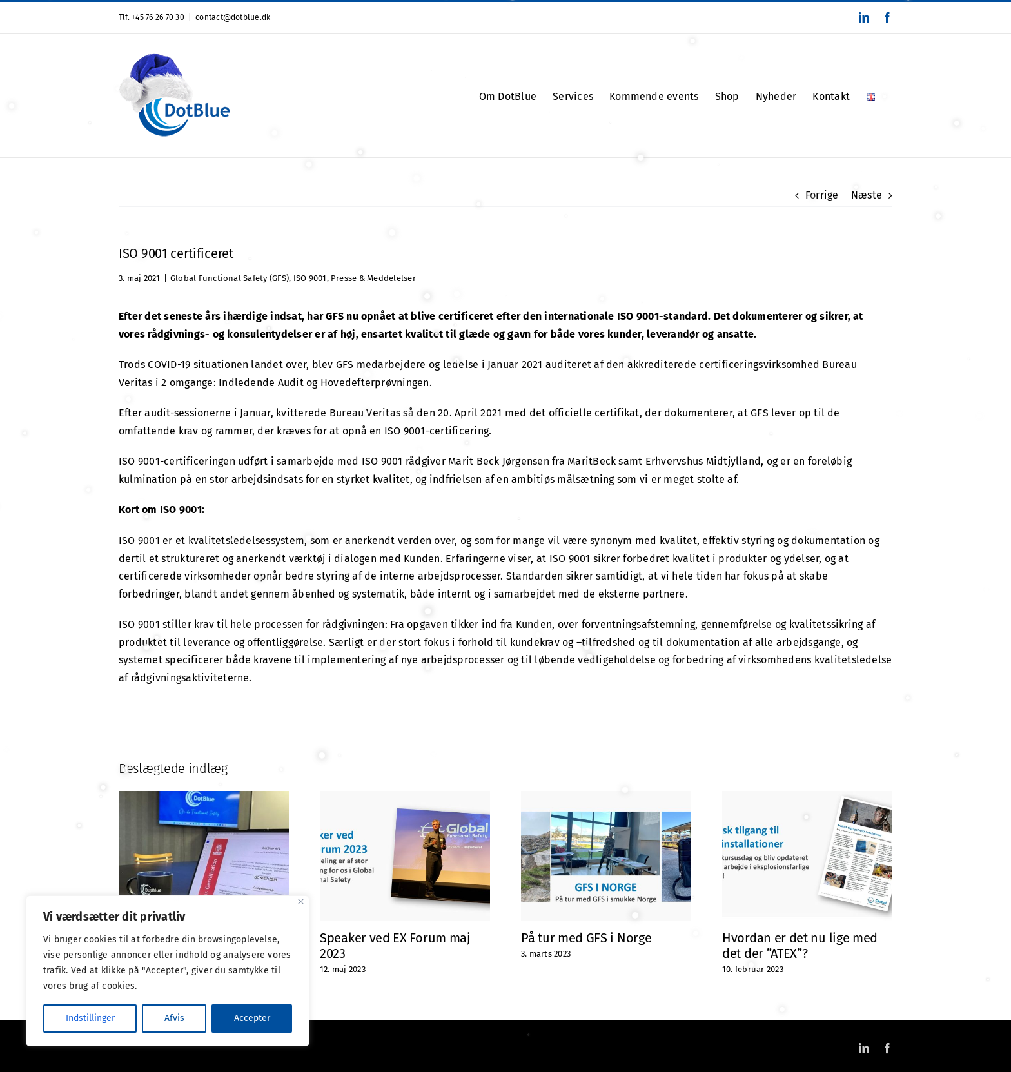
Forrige (822, 195)
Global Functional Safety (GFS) (229, 278)
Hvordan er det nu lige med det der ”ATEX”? (800, 945)
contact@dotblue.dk (232, 17)
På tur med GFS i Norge (586, 938)
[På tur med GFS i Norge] (606, 797)
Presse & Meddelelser (373, 278)
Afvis (174, 1018)
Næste (866, 195)
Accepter (252, 1018)
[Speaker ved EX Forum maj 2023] (405, 797)
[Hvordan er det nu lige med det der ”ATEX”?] (807, 797)
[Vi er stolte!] (204, 797)
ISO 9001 (310, 278)
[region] (167, 970)
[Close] (301, 901)
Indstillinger (90, 1018)
